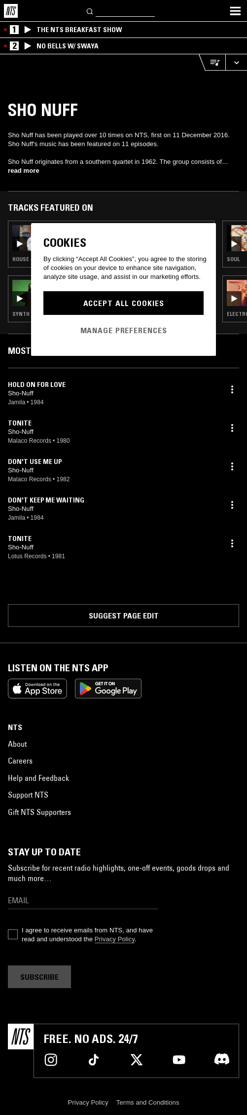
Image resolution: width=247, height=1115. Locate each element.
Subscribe (39, 977)
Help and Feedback (38, 778)
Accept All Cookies (123, 303)
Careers (20, 761)
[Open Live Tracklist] (212, 62)
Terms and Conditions (147, 1102)
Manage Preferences (123, 330)
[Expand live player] (236, 62)
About (17, 744)
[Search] (90, 10)
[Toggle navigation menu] (235, 11)
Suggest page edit (124, 615)
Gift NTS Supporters (39, 812)
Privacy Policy (115, 939)
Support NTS (28, 795)
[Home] (11, 11)
